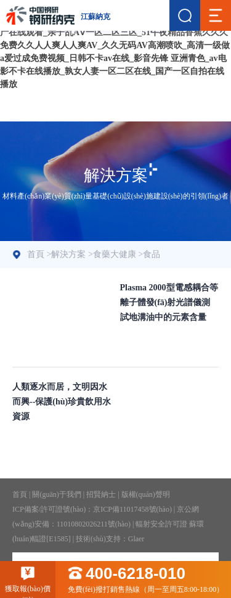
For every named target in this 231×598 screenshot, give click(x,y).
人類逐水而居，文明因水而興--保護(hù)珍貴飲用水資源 (61, 401)
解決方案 (68, 254)
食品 (151, 254)
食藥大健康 (114, 254)
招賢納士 (101, 494)
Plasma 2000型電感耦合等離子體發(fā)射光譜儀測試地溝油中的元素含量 (169, 302)
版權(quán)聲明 (145, 494)
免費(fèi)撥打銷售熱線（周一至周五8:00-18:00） (149, 580)
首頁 (35, 254)
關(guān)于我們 (56, 494)
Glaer (136, 539)
